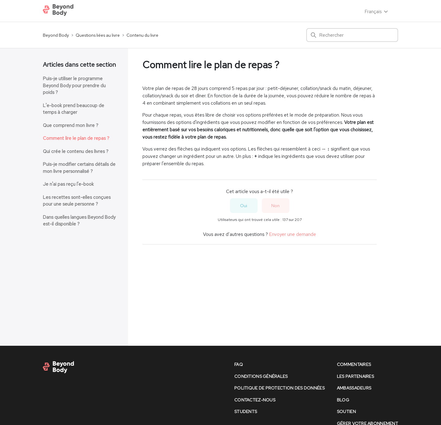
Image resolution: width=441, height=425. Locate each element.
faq (238, 364)
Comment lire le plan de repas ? (76, 138)
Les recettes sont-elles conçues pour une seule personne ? (77, 200)
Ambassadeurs (354, 388)
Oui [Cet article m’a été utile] (243, 205)
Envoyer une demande (292, 234)
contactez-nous (254, 400)
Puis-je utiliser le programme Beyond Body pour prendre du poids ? (74, 85)
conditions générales (261, 376)
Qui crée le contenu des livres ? (75, 151)
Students (245, 411)
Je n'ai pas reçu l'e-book (68, 184)
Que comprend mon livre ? (70, 125)
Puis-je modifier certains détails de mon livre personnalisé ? (79, 167)
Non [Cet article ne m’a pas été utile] (275, 205)
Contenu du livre (142, 35)
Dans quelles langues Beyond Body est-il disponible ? (79, 220)
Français (377, 12)
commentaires (354, 364)
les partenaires (355, 376)
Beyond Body (56, 35)
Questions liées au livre (98, 35)
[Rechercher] (352, 35)
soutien (346, 411)
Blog (343, 400)
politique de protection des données (279, 388)
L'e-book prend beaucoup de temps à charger (73, 109)
